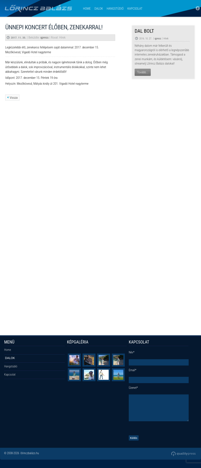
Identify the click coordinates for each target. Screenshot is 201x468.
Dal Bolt (144, 31)
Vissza (14, 98)
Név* (131, 352)
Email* (132, 370)
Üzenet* (133, 387)
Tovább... (142, 72)
